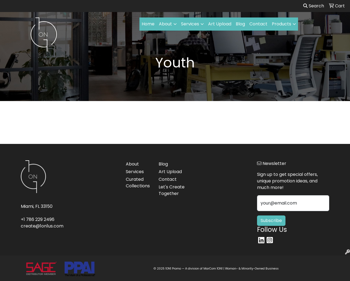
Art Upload (219, 24)
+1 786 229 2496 (37, 219)
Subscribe (271, 220)
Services (190, 24)
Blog (240, 24)
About (165, 24)
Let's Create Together (172, 190)
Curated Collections (138, 182)
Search (313, 6)
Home (148, 24)
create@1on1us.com (42, 226)
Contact (258, 24)
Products (281, 24)
